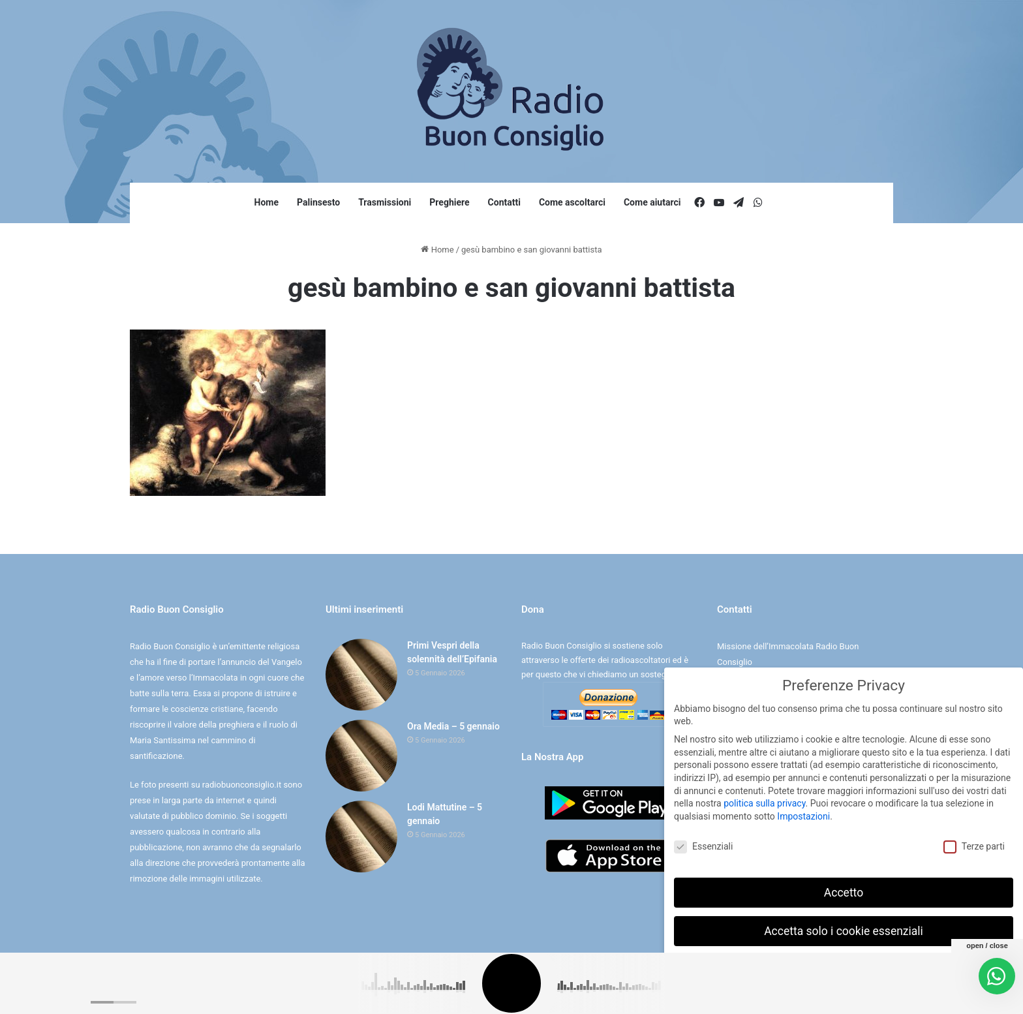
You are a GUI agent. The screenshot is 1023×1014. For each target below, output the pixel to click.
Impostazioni (803, 815)
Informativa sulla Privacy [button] (871, 996)
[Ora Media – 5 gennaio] (361, 755)
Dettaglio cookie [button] (803, 996)
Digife (602, 990)
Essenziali (703, 845)
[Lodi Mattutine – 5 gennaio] (361, 836)
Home (266, 202)
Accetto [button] (843, 890)
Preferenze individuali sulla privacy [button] (843, 967)
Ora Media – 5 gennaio (453, 726)
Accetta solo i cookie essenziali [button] (843, 929)
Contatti (504, 202)
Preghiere (449, 202)
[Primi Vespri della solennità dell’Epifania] (361, 675)
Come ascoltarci (572, 202)
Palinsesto (318, 202)
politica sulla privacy (764, 802)
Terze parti (974, 845)
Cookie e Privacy (523, 990)
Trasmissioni (384, 202)
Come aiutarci (652, 202)
